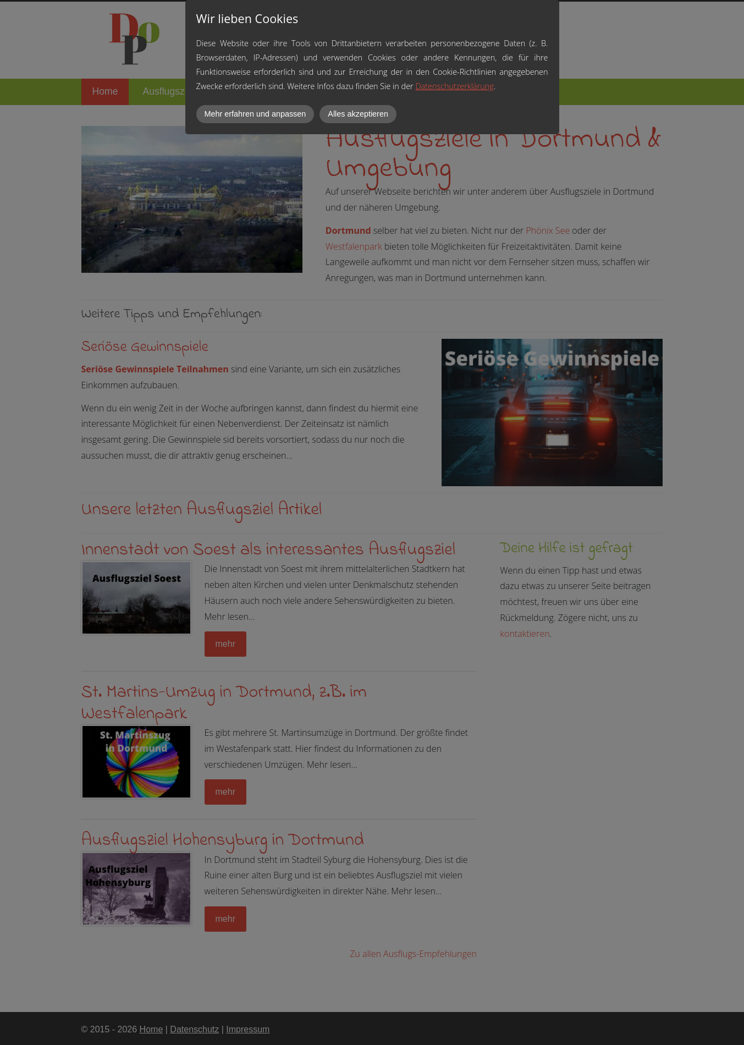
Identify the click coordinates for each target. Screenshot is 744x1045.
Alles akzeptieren (358, 113)
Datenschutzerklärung (454, 86)
